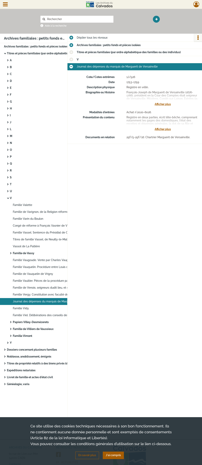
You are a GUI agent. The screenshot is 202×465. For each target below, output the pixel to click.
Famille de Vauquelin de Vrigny (33, 273)
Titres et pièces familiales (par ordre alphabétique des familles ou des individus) (46, 53)
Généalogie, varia (18, 384)
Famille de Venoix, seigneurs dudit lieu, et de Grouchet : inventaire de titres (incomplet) (52, 287)
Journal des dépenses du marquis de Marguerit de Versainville (52, 301)
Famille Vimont (22, 335)
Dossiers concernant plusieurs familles (32, 349)
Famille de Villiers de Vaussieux (33, 329)
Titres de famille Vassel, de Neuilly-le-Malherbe (44, 239)
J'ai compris (113, 455)
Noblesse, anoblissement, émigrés (29, 356)
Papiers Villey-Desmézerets (31, 322)
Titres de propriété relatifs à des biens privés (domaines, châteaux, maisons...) (46, 363)
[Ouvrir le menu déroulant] (5, 4)
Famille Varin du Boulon (28, 218)
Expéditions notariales (21, 370)
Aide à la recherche (55, 25)
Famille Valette (22, 205)
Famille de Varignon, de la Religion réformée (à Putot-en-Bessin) (52, 211)
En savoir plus (87, 455)
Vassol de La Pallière (26, 246)
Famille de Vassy (23, 253)
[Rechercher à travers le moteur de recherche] (79, 19)
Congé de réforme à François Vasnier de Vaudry (44, 225)
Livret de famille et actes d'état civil (30, 377)
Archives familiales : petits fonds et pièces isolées (36, 46)
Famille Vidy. (21, 308)
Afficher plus (163, 104)
